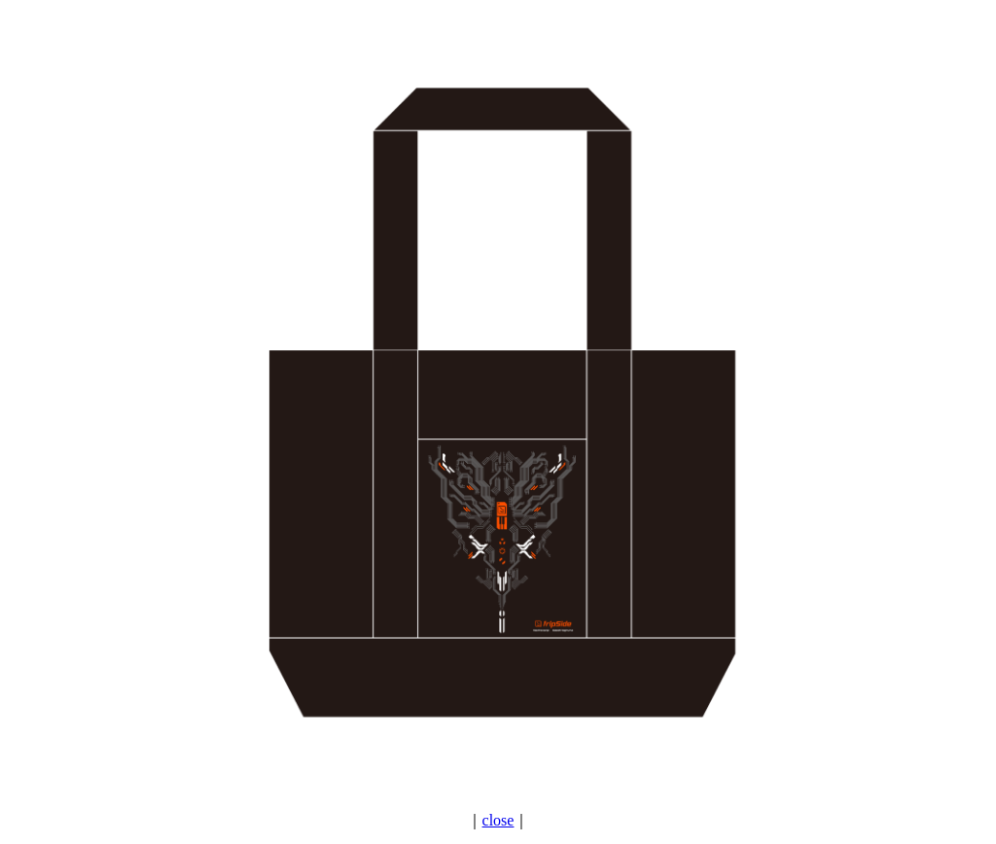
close (498, 820)
